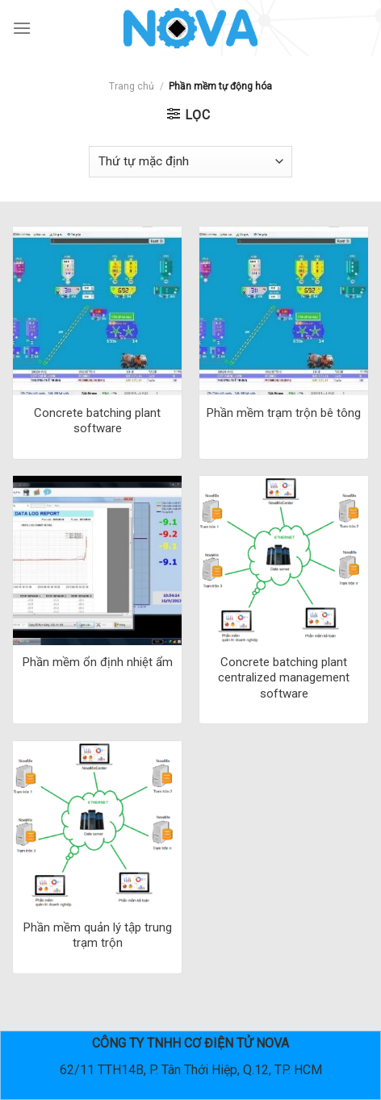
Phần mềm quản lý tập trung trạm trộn (97, 935)
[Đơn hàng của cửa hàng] (190, 161)
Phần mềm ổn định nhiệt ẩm (98, 662)
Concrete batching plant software (97, 421)
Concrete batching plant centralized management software (284, 678)
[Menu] (21, 28)
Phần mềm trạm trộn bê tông (284, 413)
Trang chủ (131, 86)
